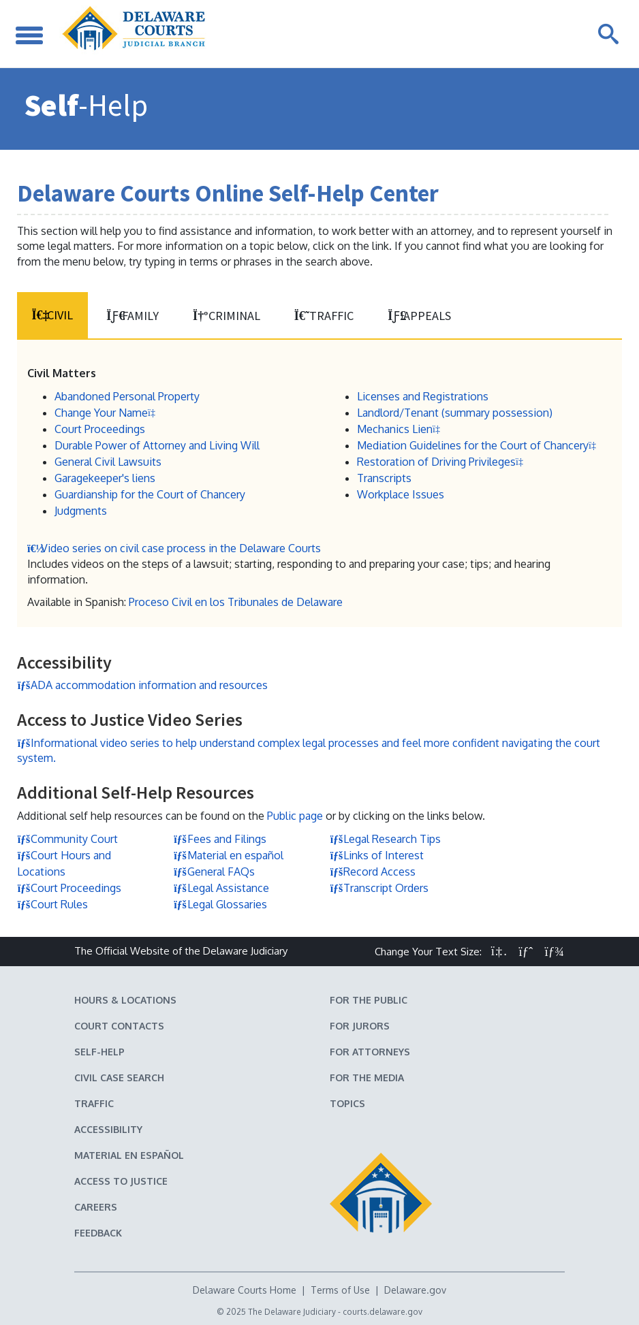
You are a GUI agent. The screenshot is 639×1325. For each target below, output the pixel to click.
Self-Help (99, 1051)
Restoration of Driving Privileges (442, 461)
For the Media (367, 1077)
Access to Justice (121, 1180)
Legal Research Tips (385, 838)
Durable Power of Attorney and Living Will (157, 444)
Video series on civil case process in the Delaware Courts (174, 548)
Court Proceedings (69, 887)
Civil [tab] (52, 315)
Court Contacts (119, 1025)
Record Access (373, 871)
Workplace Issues (400, 493)
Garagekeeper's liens (104, 477)
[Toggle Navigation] (30, 33)
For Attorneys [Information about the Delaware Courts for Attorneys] (370, 1051)
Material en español (228, 854)
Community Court (67, 838)
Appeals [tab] (416, 315)
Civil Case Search (119, 1077)
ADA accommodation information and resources (142, 685)
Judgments (80, 510)
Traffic (94, 1102)
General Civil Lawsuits (107, 461)
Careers (95, 1206)
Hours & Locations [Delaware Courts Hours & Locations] (125, 999)
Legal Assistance (221, 887)
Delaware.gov (415, 1289)
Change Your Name (107, 412)
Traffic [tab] (322, 315)
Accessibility (108, 1128)
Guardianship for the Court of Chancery (149, 493)
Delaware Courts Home (244, 1289)
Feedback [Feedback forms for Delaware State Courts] (98, 1232)
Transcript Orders (379, 887)
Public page (295, 816)
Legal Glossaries (220, 903)
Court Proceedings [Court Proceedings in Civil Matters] (99, 428)
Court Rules (52, 903)
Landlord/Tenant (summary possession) (454, 412)
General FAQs (214, 871)
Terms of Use (340, 1289)
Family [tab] (132, 315)
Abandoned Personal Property (127, 395)
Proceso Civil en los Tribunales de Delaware (236, 602)
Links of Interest (377, 854)
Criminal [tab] (224, 315)
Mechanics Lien (401, 428)
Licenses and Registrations (422, 395)
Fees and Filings (220, 838)
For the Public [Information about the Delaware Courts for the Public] (368, 999)
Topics (347, 1102)
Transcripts (384, 477)
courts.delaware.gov (382, 1311)
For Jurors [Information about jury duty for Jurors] (360, 1025)
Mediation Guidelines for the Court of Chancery (479, 444)
